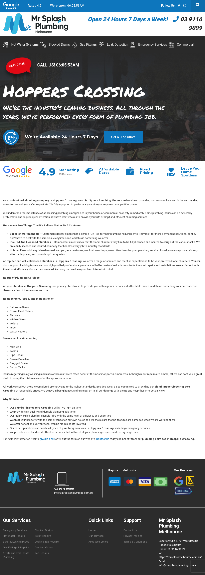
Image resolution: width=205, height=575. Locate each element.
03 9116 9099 (64, 488)
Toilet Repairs (43, 535)
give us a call (47, 438)
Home (91, 530)
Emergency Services (148, 44)
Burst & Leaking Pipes (16, 541)
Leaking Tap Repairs (47, 541)
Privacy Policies (133, 535)
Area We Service (98, 541)
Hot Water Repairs (14, 535)
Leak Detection (113, 44)
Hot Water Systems (21, 44)
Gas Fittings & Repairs (16, 547)
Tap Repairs (42, 553)
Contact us (102, 438)
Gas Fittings (84, 44)
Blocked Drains (55, 44)
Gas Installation (44, 547)
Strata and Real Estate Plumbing (16, 555)
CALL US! (46, 64)
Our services (96, 535)
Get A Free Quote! (123, 137)
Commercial (181, 44)
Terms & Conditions (135, 541)
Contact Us (130, 530)
